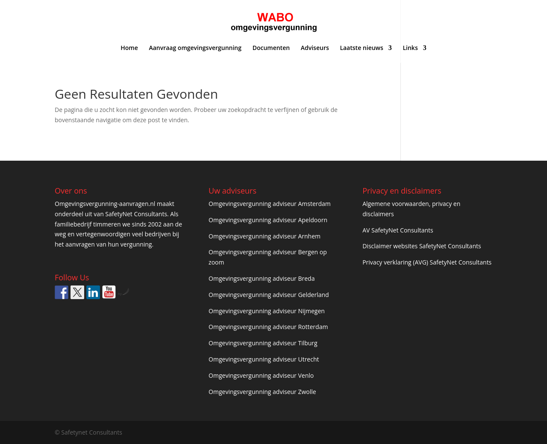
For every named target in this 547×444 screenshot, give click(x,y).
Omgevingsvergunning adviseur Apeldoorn (268, 220)
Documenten (271, 48)
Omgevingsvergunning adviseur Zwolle (262, 392)
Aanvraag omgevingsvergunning (195, 48)
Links (410, 48)
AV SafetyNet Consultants (397, 230)
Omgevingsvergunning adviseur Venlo (261, 375)
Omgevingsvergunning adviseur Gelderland (269, 295)
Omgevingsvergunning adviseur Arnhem (265, 236)
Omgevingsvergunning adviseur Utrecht (264, 359)
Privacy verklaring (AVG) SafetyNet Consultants (426, 262)
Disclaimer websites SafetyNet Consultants (421, 246)
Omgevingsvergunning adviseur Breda (262, 278)
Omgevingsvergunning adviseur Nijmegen (267, 311)
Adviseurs (315, 48)
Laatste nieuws (361, 48)
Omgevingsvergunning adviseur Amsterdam (270, 204)
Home (129, 48)
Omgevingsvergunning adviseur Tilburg (263, 343)
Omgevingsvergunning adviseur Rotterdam (268, 327)
